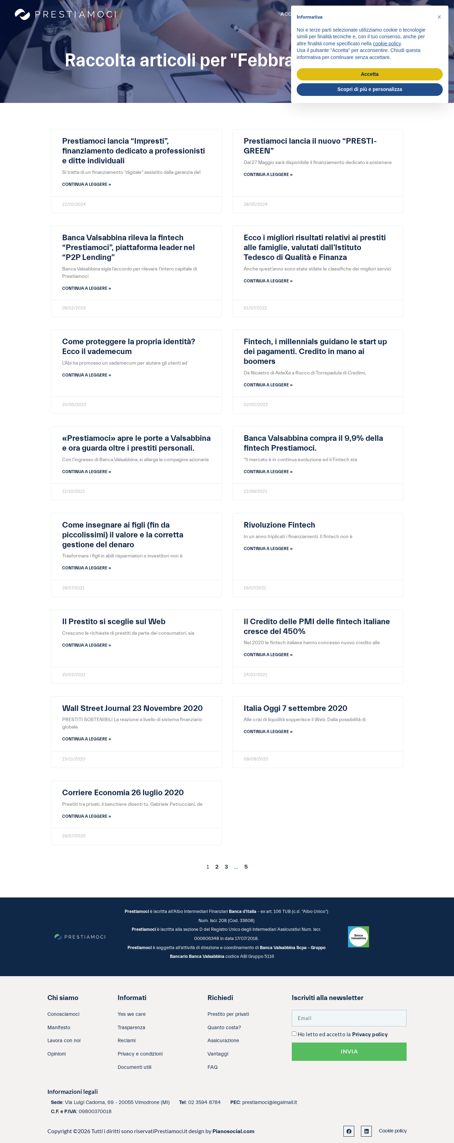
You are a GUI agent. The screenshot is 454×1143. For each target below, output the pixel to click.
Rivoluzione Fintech (279, 525)
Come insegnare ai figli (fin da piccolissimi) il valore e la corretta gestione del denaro (122, 535)
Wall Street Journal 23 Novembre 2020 (132, 708)
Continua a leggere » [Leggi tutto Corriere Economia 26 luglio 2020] (86, 816)
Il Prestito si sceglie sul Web (113, 621)
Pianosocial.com (233, 1131)
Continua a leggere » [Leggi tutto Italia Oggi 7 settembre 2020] (268, 731)
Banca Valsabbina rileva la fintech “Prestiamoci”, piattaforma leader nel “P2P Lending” (128, 247)
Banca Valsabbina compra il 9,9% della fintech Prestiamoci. (313, 443)
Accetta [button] (370, 74)
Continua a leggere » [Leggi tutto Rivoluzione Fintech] (268, 548)
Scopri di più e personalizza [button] (369, 89)
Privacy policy (370, 1035)
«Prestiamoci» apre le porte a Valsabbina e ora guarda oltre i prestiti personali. (136, 443)
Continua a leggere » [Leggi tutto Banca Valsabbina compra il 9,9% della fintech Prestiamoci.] (268, 471)
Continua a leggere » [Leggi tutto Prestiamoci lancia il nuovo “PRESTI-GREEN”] (268, 174)
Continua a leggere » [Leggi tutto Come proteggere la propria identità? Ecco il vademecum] (86, 375)
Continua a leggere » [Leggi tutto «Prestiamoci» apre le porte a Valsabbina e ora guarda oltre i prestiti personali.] (86, 471)
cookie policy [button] (387, 43)
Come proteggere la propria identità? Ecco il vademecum (128, 346)
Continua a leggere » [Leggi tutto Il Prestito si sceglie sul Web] (86, 645)
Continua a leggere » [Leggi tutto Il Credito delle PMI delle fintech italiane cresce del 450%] (268, 654)
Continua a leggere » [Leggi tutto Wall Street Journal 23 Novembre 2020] (86, 739)
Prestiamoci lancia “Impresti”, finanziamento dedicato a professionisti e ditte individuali (133, 151)
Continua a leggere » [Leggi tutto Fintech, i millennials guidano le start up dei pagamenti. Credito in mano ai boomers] (268, 385)
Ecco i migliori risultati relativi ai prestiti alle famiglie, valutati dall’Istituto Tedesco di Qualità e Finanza (315, 247)
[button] (439, 16)
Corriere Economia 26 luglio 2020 (123, 792)
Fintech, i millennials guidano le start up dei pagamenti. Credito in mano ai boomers (315, 351)
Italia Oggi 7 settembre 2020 (296, 708)
